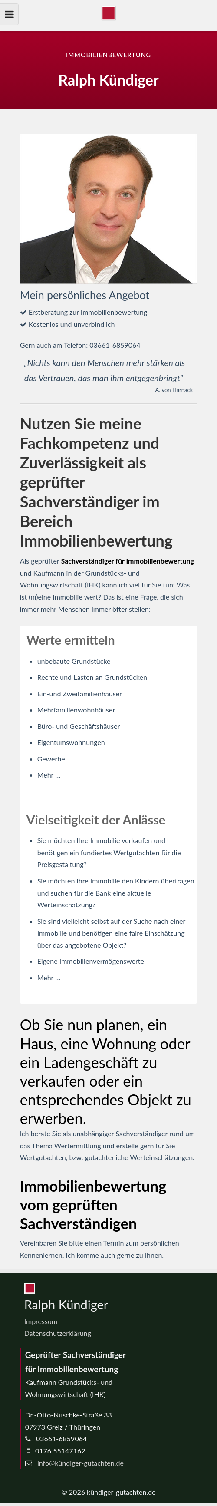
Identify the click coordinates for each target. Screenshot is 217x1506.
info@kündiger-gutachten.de (80, 1463)
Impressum (40, 1321)
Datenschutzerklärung (57, 1333)
